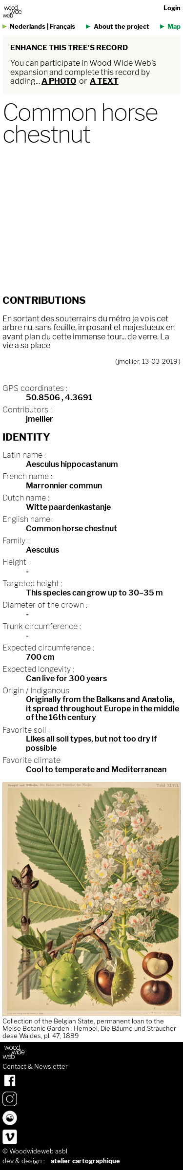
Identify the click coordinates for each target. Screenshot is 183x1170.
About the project (121, 26)
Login (172, 8)
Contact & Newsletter (35, 1066)
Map (174, 26)
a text (104, 81)
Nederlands (27, 26)
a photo (58, 81)
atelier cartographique (85, 1161)
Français (62, 26)
